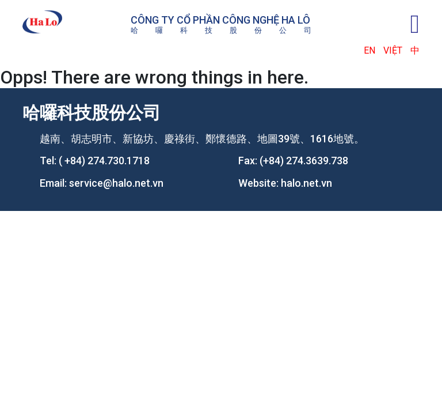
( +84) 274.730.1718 (104, 160)
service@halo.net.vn (116, 183)
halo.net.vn (306, 183)
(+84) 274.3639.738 (304, 160)
